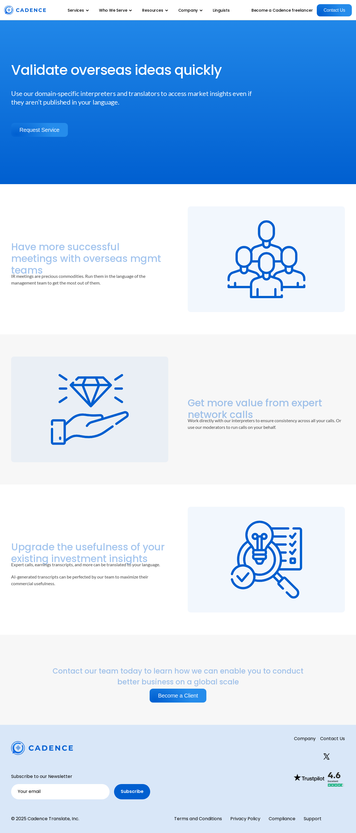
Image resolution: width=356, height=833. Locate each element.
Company (305, 738)
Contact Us (332, 738)
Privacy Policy (245, 818)
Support (313, 818)
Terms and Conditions (198, 818)
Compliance (282, 818)
